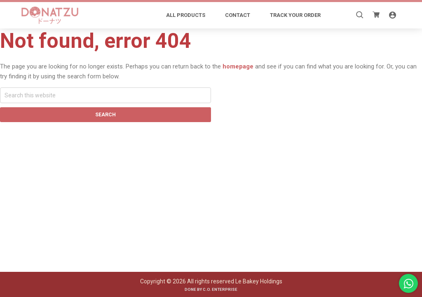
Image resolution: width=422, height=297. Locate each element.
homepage (238, 66)
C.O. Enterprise (220, 289)
